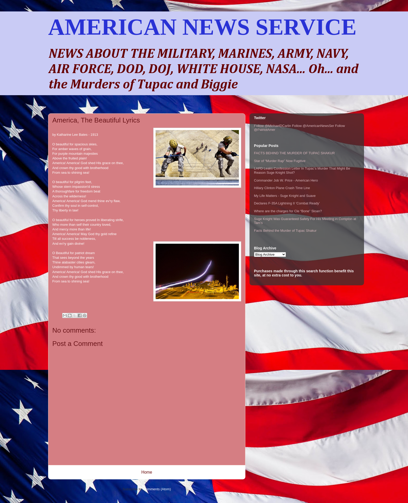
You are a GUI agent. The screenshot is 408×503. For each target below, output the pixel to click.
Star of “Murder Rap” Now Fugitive (279, 161)
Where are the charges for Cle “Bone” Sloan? (288, 211)
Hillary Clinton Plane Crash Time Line (282, 188)
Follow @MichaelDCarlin (272, 126)
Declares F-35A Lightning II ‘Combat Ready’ (287, 203)
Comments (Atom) (157, 489)
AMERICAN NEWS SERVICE (202, 27)
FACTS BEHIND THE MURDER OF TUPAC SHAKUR (294, 153)
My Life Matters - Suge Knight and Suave (285, 196)
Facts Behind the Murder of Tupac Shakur (285, 231)
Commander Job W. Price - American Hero (286, 180)
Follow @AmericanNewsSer (313, 126)
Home (146, 472)
